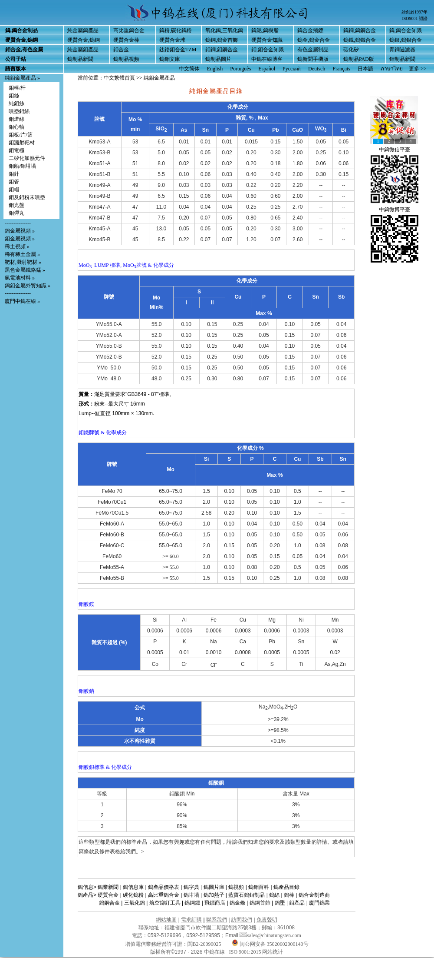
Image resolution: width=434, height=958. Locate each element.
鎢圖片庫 (214, 887)
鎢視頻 (236, 887)
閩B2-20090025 (204, 944)
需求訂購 (191, 920)
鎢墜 (280, 903)
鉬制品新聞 (402, 59)
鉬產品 (297, 903)
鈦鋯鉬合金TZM (177, 50)
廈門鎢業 (319, 903)
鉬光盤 (16, 205)
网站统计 (272, 952)
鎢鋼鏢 (192, 903)
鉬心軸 (16, 127)
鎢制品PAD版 (358, 59)
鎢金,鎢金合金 (313, 40)
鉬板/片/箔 (21, 135)
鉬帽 (14, 189)
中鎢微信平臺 (394, 149)
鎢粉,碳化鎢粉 (175, 30)
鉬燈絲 (16, 119)
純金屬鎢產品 (83, 30)
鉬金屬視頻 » (20, 239)
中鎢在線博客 (267, 59)
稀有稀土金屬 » (22, 254)
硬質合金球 (172, 40)
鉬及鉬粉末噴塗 (27, 197)
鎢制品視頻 (126, 59)
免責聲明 (266, 920)
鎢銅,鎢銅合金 (359, 30)
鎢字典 (191, 887)
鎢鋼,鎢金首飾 (221, 40)
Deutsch (316, 69)
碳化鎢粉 (133, 895)
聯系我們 (216, 920)
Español (266, 69)
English (215, 69)
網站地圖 (166, 920)
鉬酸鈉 (86, 691)
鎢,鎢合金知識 (405, 30)
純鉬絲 (16, 103)
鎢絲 (274, 895)
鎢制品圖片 (218, 59)
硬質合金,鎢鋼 (83, 40)
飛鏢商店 (214, 903)
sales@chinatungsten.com (270, 935)
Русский (292, 69)
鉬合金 (121, 50)
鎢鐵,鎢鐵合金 (359, 40)
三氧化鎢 (134, 903)
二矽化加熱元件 (27, 158)
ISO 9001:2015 (246, 952)
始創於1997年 (414, 12)
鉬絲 (14, 96)
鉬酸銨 (86, 604)
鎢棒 (289, 895)
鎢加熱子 (214, 895)
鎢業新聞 (108, 887)
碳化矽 (351, 50)
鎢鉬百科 (258, 887)
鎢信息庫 (133, 887)
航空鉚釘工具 (165, 903)
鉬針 (14, 174)
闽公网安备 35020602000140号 (270, 944)
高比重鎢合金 (129, 30)
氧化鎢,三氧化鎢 (224, 30)
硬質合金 (108, 895)
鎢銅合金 (109, 903)
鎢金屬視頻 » (20, 231)
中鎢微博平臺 (394, 209)
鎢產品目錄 (286, 887)
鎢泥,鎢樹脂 (265, 30)
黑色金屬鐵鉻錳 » (25, 270)
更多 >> (418, 69)
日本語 (365, 69)
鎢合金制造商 (314, 895)
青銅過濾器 (402, 50)
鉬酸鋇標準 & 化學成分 (105, 767)
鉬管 (14, 182)
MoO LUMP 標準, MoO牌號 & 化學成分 (126, 265)
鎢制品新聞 (80, 59)
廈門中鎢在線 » (22, 301)
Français (341, 69)
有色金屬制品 (313, 50)
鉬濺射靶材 (22, 143)
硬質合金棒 (126, 40)
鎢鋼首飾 (260, 903)
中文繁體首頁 (119, 78)
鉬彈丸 (16, 213)
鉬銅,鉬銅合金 (221, 50)
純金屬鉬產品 (83, 50)
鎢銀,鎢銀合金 (405, 40)
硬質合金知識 (267, 40)
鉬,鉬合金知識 (267, 50)
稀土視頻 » (17, 246)
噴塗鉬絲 (19, 111)
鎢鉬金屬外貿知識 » (27, 286)
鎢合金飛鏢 (310, 30)
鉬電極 (16, 150)
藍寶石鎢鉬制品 (246, 895)
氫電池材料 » (20, 278)
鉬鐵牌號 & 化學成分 (103, 432)
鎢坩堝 (191, 895)
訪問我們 (241, 920)
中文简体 (189, 69)
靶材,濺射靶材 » (23, 262)
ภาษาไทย (392, 69)
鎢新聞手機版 (313, 59)
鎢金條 (237, 903)
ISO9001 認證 (414, 18)
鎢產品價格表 (163, 887)
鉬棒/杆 (17, 88)
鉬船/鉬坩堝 (22, 166)
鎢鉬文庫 (169, 59)
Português (240, 69)
